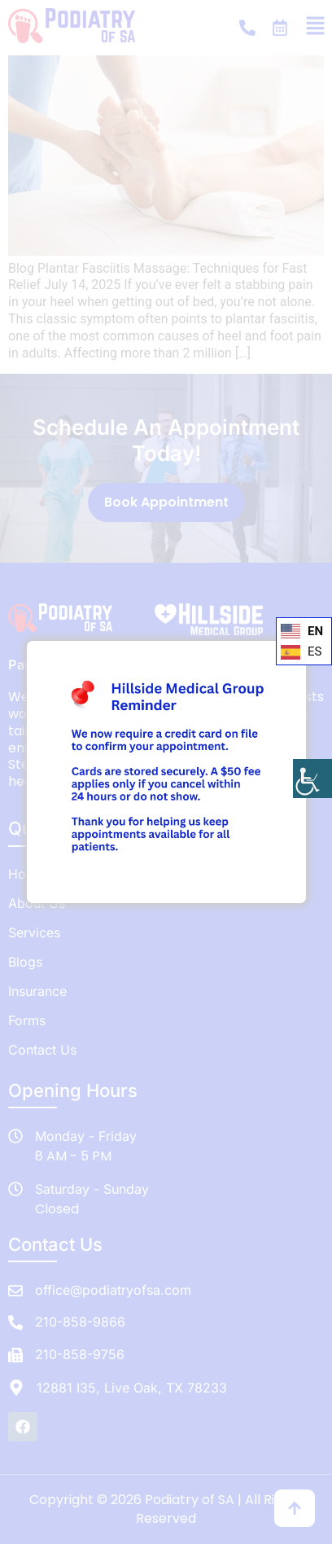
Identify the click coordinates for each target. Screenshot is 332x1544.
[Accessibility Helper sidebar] (312, 778)
